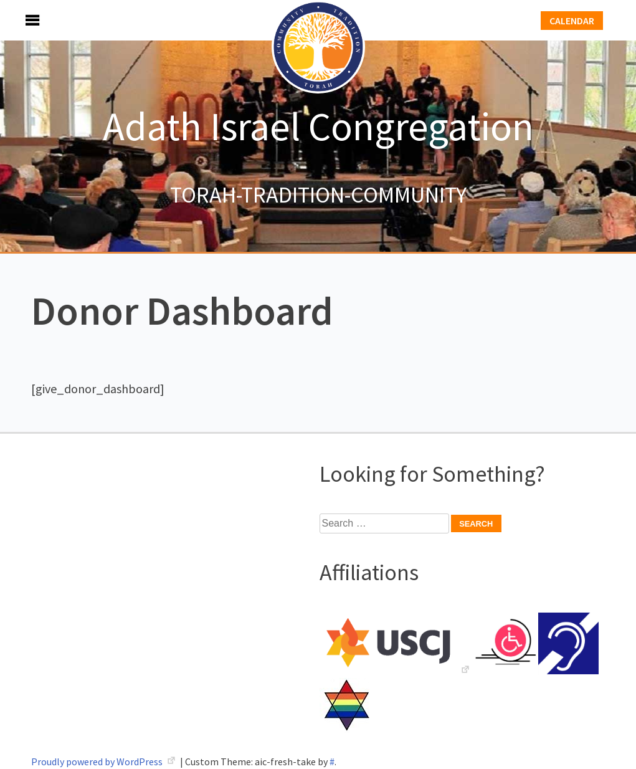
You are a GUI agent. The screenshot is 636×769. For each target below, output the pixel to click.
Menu (18, 20)
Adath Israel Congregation (318, 126)
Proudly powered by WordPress (97, 761)
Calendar (571, 20)
